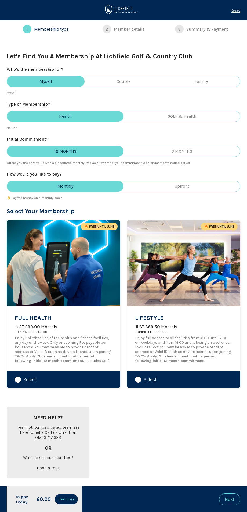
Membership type (45, 29)
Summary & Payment (201, 29)
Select (29, 379)
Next (230, 499)
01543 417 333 (48, 437)
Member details (124, 29)
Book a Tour (48, 467)
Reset (235, 10)
